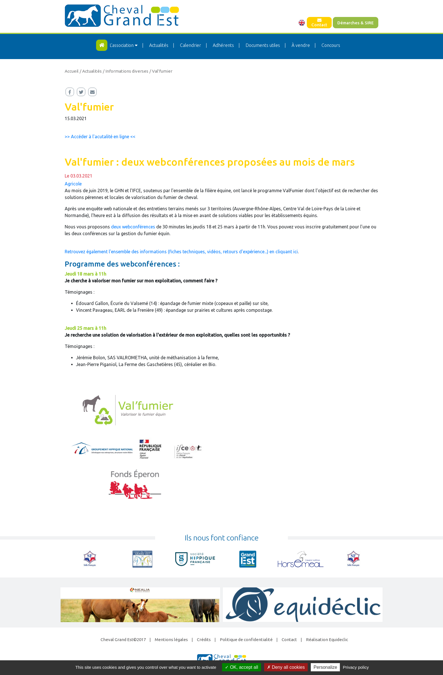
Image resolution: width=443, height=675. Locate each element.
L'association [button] (124, 45)
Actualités (158, 45)
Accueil (72, 71)
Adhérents (223, 45)
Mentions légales (171, 639)
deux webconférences (133, 226)
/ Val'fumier (160, 71)
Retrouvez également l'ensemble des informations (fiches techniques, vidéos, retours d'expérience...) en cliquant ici (181, 251)
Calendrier (190, 45)
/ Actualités (91, 71)
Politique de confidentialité (246, 639)
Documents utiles (263, 45)
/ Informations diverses (125, 71)
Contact (319, 22)
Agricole (73, 183)
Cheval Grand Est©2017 (123, 639)
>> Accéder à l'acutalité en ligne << (100, 136)
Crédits (204, 639)
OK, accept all (241, 667)
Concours (331, 45)
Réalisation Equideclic (327, 639)
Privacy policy (356, 667)
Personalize (325, 667)
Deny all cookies (286, 667)
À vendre (301, 45)
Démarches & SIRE (355, 22)
